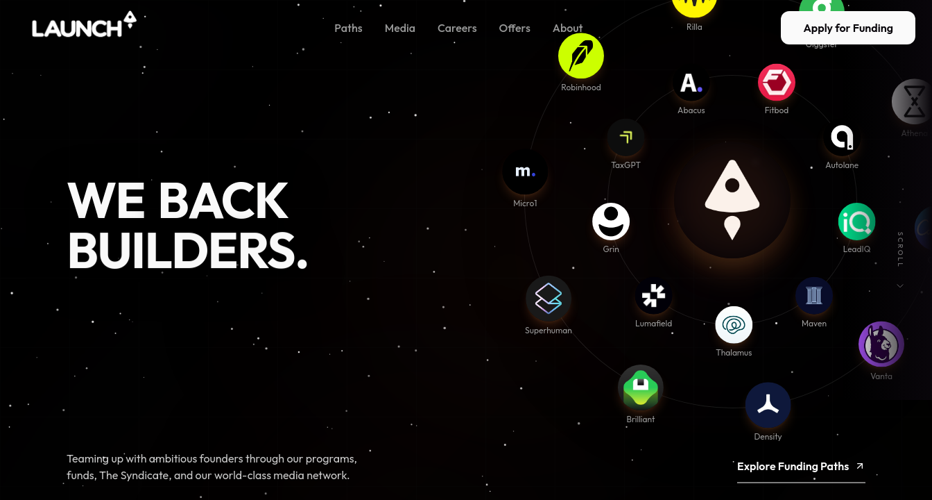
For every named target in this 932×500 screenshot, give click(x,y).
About (568, 28)
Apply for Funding (848, 28)
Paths (348, 28)
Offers (514, 28)
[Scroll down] (900, 286)
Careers (457, 28)
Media (400, 28)
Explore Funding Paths (801, 476)
